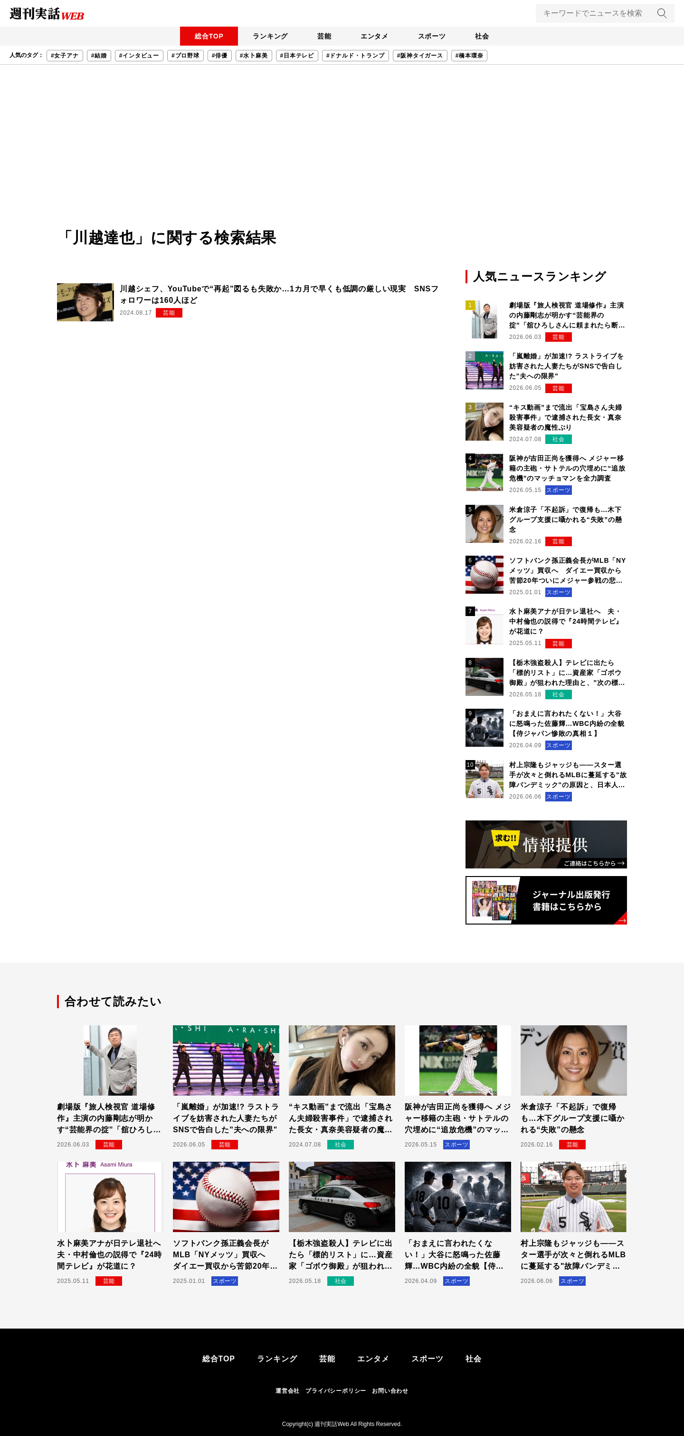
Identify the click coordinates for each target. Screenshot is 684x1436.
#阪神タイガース (420, 55)
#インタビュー (139, 55)
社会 (485, 36)
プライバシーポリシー (335, 1391)
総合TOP (206, 36)
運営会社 (288, 1391)
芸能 (323, 36)
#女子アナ (65, 55)
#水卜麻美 (254, 55)
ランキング (268, 36)
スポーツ (433, 36)
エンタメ (375, 36)
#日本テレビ (297, 55)
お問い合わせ (390, 1391)
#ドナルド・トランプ (355, 55)
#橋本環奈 (470, 55)
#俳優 (220, 55)
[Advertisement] (342, 155)
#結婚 (99, 55)
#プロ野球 (185, 55)
